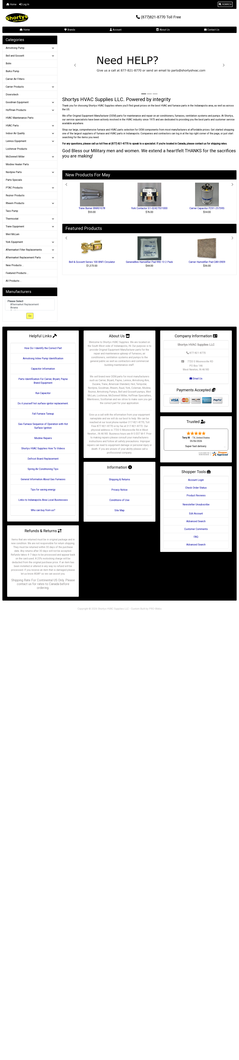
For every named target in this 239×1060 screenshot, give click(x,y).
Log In (24, 4)
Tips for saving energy (43, 489)
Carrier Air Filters (15, 78)
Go (29, 315)
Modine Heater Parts (17, 164)
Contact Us (211, 29)
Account (115, 29)
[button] (225, 4)
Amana (30, 307)
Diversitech (12, 94)
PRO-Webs (155, 608)
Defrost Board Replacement (43, 458)
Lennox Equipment (30, 141)
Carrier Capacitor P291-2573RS (207, 208)
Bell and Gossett (30, 55)
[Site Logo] (41, 17)
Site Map (119, 510)
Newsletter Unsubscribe (196, 504)
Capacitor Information (43, 368)
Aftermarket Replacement (30, 304)
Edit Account (196, 513)
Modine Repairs (43, 438)
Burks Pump (12, 71)
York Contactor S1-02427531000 (149, 208)
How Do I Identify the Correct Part (43, 348)
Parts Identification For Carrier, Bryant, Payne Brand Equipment (43, 381)
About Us (163, 29)
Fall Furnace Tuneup (43, 413)
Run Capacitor (43, 393)
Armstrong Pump (30, 47)
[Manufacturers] (30, 305)
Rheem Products (30, 203)
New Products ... (15, 265)
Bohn (8, 63)
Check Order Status (196, 487)
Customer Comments (196, 529)
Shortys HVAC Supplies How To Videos (43, 448)
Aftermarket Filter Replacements (30, 249)
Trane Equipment (30, 226)
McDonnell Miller (30, 156)
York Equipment (30, 241)
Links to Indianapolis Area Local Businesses (43, 499)
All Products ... (13, 280)
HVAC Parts (30, 125)
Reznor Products (15, 195)
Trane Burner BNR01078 (92, 208)
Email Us (196, 378)
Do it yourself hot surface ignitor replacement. (43, 403)
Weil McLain (12, 234)
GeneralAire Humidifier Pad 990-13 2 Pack (149, 261)
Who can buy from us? (43, 510)
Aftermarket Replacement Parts (30, 257)
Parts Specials (14, 179)
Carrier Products (30, 86)
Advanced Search (196, 521)
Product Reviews (196, 495)
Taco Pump (12, 210)
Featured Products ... (17, 273)
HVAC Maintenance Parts (19, 117)
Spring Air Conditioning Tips (43, 469)
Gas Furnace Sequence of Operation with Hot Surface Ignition (43, 426)
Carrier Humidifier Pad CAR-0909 (207, 261)
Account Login (196, 479)
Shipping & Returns (119, 479)
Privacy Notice (119, 489)
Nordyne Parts (30, 172)
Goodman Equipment (30, 102)
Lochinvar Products (16, 148)
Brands (69, 29)
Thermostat (30, 218)
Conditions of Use (119, 500)
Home (11, 4)
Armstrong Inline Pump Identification (43, 358)
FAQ (196, 536)
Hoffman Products (30, 110)
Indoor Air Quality (30, 133)
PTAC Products (30, 187)
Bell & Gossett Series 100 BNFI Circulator (92, 261)
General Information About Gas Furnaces (43, 479)
